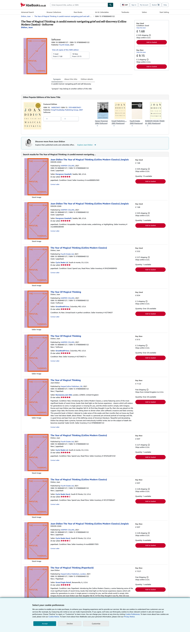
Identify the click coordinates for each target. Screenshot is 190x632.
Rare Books (78, 12)
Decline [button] (70, 624)
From (61, 55)
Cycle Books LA (62, 262)
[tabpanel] (91, 86)
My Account (144, 5)
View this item (141, 28)
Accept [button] (45, 624)
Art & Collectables (102, 12)
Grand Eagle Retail (63, 582)
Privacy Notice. (129, 617)
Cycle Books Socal (63, 494)
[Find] (110, 5)
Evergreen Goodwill (64, 174)
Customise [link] (96, 623)
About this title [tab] (70, 79)
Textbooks (125, 12)
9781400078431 (75, 107)
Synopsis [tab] (57, 79)
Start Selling (164, 12)
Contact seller (55, 184)
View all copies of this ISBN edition (65, 50)
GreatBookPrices (62, 306)
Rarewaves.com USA (64, 395)
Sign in (133, 5)
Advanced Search (27, 12)
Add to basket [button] (151, 42)
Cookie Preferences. (132, 614)
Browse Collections (54, 12)
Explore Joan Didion (87, 145)
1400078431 (56, 107)
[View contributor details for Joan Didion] (27, 27)
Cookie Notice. (54, 617)
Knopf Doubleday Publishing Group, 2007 (67, 110)
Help (165, 5)
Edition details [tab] (87, 79)
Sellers (144, 12)
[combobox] (79, 5)
